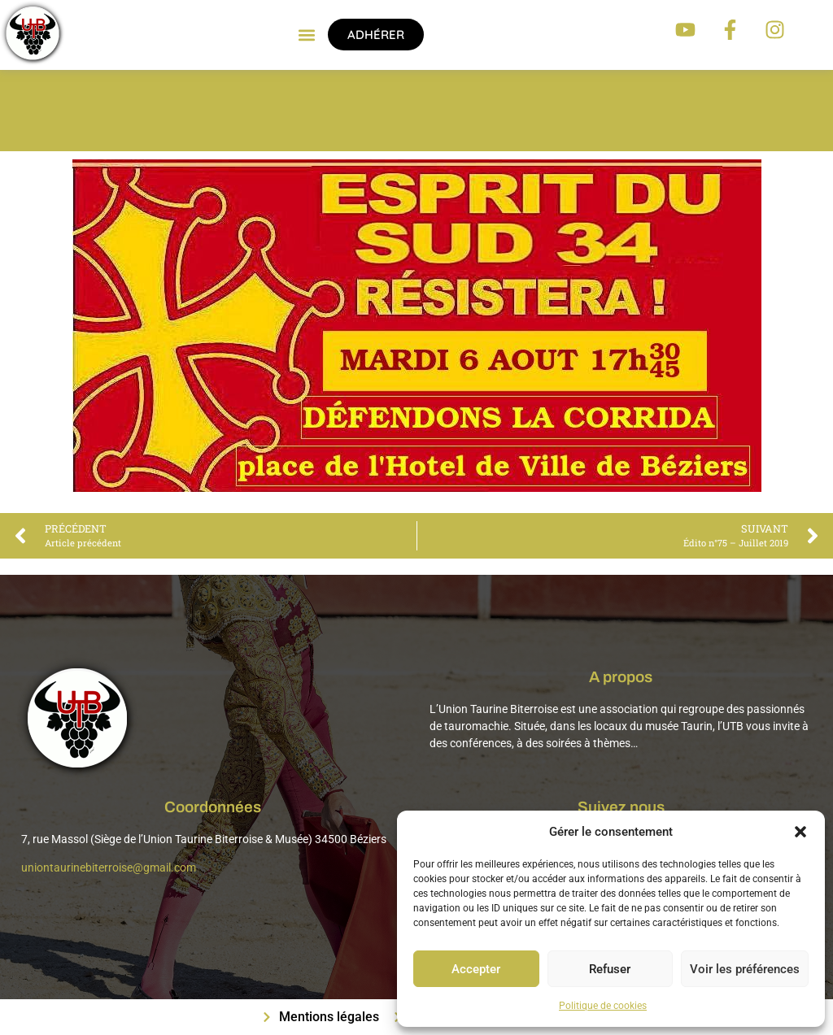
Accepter (475, 969)
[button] (800, 832)
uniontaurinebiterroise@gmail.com (108, 867)
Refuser (609, 969)
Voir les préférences (745, 969)
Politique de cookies (603, 1005)
